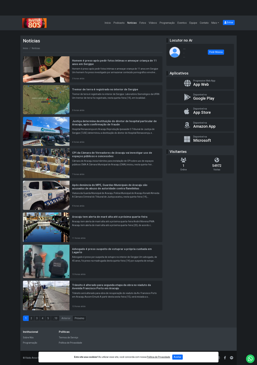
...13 (55, 318)
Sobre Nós (28, 337)
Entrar (228, 22)
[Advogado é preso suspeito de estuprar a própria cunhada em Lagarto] (92, 261)
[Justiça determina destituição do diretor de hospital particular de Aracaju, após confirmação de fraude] (92, 131)
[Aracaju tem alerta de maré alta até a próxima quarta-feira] (92, 227)
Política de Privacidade (70, 342)
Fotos (142, 22)
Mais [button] (214, 22)
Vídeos (153, 22)
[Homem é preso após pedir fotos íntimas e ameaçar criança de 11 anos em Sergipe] (92, 69)
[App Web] (200, 83)
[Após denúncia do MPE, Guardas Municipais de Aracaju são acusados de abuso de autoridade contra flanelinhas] (92, 195)
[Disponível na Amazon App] (200, 125)
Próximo (79, 318)
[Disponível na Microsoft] (200, 139)
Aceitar (177, 357)
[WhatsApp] (250, 359)
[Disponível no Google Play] (200, 97)
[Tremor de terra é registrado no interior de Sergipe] (92, 99)
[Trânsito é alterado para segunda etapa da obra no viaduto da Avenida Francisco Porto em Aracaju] (92, 295)
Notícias (132, 22)
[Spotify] (231, 358)
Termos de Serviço (68, 337)
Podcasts (119, 22)
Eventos (182, 22)
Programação (167, 22)
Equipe (193, 22)
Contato (204, 22)
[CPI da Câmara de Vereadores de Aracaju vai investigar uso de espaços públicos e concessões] (92, 163)
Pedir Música (216, 52)
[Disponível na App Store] (200, 111)
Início (108, 22)
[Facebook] (225, 358)
